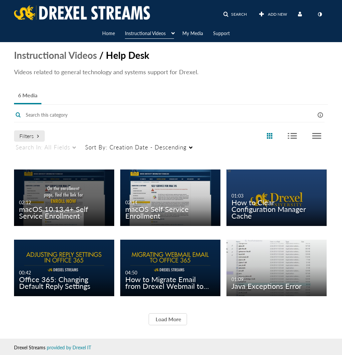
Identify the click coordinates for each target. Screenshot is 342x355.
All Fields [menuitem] (43, 147)
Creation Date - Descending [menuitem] (136, 147)
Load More (167, 319)
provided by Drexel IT (69, 347)
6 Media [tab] (27, 95)
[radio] (269, 136)
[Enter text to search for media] (157, 115)
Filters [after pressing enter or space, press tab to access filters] (29, 136)
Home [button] (108, 33)
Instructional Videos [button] (145, 33)
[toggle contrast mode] (319, 14)
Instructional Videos (55, 55)
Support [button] (221, 33)
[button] (235, 14)
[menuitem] (113, 33)
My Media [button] (192, 33)
